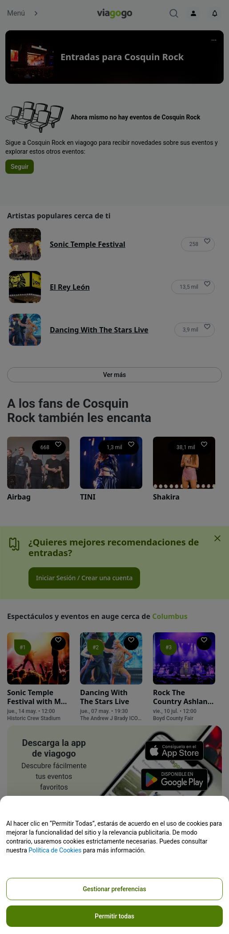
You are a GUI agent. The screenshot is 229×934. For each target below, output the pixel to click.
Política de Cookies (54, 850)
